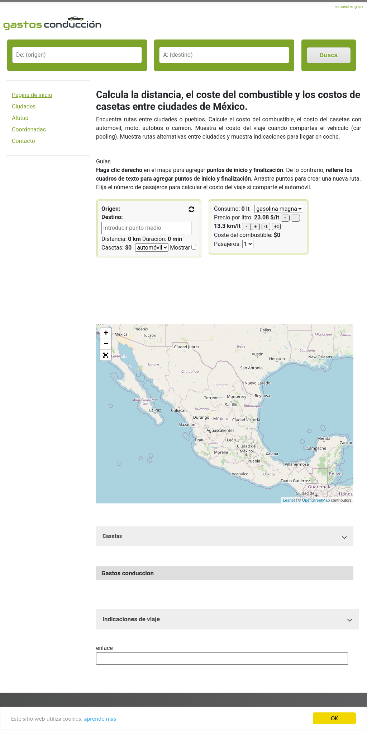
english (356, 6)
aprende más (100, 718)
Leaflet (289, 500)
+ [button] (106, 333)
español (342, 6)
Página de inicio (32, 95)
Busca (328, 55)
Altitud (20, 118)
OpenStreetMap (316, 500)
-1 (266, 226)
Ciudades (24, 106)
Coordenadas (29, 129)
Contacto (23, 141)
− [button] (106, 344)
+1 (276, 226)
